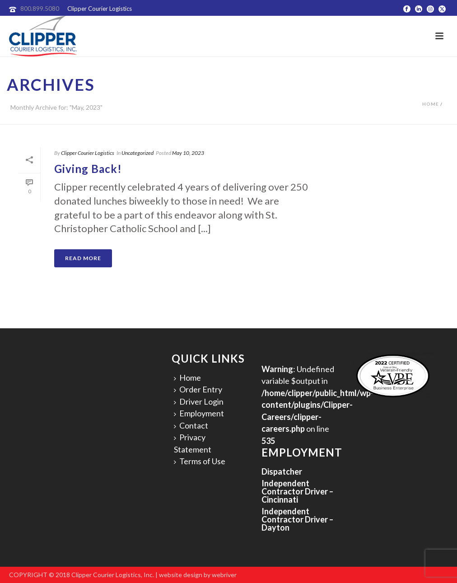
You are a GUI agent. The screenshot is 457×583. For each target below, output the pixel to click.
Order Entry (198, 389)
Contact (191, 425)
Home (430, 104)
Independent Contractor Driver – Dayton (297, 519)
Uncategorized (137, 152)
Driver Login (199, 401)
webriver (224, 574)
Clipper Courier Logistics (87, 152)
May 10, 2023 (188, 152)
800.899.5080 (39, 8)
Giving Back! (88, 168)
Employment (199, 413)
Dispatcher (281, 471)
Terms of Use (199, 461)
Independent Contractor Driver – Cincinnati (297, 491)
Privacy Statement (192, 443)
